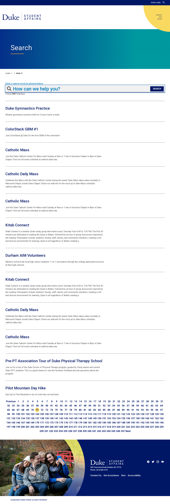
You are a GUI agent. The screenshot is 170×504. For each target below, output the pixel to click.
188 (123, 422)
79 (75, 409)
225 (142, 426)
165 (13, 422)
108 (56, 414)
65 (8, 409)
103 (32, 414)
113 (80, 414)
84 (99, 409)
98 (8, 414)
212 (80, 426)
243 (104, 431)
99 (13, 414)
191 (138, 422)
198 (13, 426)
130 (161, 414)
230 (42, 431)
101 (23, 414)
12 (71, 401)
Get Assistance (111, 475)
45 (70, 405)
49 (89, 405)
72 (42, 409)
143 (66, 418)
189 (128, 422)
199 (18, 426)
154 (118, 418)
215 (95, 426)
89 (123, 409)
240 (89, 431)
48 (85, 405)
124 (133, 414)
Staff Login (155, 3)
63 (156, 405)
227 (152, 426)
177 (71, 422)
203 (37, 426)
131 (8, 418)
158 (138, 418)
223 (133, 426)
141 (56, 418)
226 (147, 426)
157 (133, 418)
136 (32, 418)
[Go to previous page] (11, 401)
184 (104, 422)
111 (71, 414)
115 (90, 414)
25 (133, 401)
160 (147, 418)
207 (56, 426)
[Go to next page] (128, 431)
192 (142, 422)
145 (75, 418)
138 (42, 418)
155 (123, 418)
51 (99, 405)
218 (109, 426)
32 (8, 405)
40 (46, 405)
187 (118, 422)
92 (137, 409)
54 (113, 405)
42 (56, 405)
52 (104, 405)
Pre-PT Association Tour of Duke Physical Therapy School (53, 361)
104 (37, 414)
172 (47, 422)
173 (52, 422)
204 (42, 426)
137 (37, 418)
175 (61, 422)
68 (23, 409)
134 (23, 418)
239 (85, 431)
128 (152, 414)
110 (66, 414)
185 (109, 422)
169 (32, 422)
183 (99, 422)
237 (75, 431)
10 (61, 401)
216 (99, 426)
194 (152, 422)
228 (157, 426)
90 (128, 409)
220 (118, 426)
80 (80, 409)
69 (27, 409)
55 (118, 405)
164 (8, 422)
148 (90, 418)
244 (108, 431)
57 (128, 405)
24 (128, 401)
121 (118, 414)
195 (157, 422)
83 (94, 409)
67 (18, 409)
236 (70, 431)
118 (104, 414)
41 (51, 405)
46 (75, 405)
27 (142, 401)
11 (66, 401)
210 (71, 426)
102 (28, 414)
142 (61, 418)
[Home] (21, 17)
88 (118, 409)
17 (95, 401)
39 (42, 405)
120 (114, 414)
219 (114, 426)
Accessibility (134, 475)
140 (52, 418)
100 (18, 414)
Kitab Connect (17, 225)
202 (32, 426)
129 (157, 414)
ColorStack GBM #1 (21, 129)
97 (161, 409)
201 (28, 426)
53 (109, 405)
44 (66, 405)
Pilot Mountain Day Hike (25, 388)
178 (75, 422)
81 (85, 409)
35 (23, 405)
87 (113, 409)
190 (133, 422)
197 (8, 426)
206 (52, 426)
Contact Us (95, 475)
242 (99, 431)
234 (61, 431)
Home (7, 73)
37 (32, 405)
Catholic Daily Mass (21, 174)
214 (90, 426)
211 (75, 426)
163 (161, 418)
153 (114, 418)
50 (94, 405)
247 (123, 431)
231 (46, 431)
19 (104, 401)
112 (75, 414)
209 (66, 426)
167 (23, 422)
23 (123, 401)
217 (104, 426)
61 (147, 405)
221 (123, 426)
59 (137, 405)
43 (61, 405)
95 (152, 409)
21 (114, 401)
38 (37, 405)
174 (56, 422)
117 (99, 414)
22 (118, 401)
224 (138, 426)
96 (156, 409)
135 (28, 418)
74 (51, 409)
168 (28, 422)
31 (161, 401)
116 (95, 414)
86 (109, 409)
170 (37, 422)
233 (56, 431)
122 (123, 414)
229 (161, 426)
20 (109, 401)
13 (75, 401)
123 (128, 414)
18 (99, 401)
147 (85, 418)
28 (147, 401)
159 (142, 418)
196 (161, 422)
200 (23, 426)
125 (138, 414)
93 (142, 409)
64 (161, 405)
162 (157, 418)
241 (94, 431)
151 (104, 418)
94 (147, 409)
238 (80, 431)
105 (42, 414)
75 (56, 409)
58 (132, 405)
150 (99, 418)
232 (51, 431)
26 (138, 401)
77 (66, 409)
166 (18, 422)
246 (118, 431)
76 (61, 409)
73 (46, 409)
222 (128, 426)
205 (47, 426)
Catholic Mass (17, 150)
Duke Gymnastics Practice (27, 108)
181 (90, 422)
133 (18, 418)
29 (152, 401)
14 (80, 401)
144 (71, 418)
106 (47, 414)
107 (52, 414)
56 (123, 405)
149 (95, 418)
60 (142, 405)
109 (61, 414)
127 (147, 414)
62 (152, 405)
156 (128, 418)
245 (113, 431)
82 (89, 409)
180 (85, 422)
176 (66, 422)
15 (85, 401)
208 (61, 426)
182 (95, 422)
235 (65, 431)
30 (157, 401)
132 (13, 418)
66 (13, 409)
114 (85, 414)
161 (152, 418)
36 (27, 405)
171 (42, 422)
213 (85, 426)
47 (80, 405)
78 (70, 409)
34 (18, 405)
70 (32, 409)
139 (47, 418)
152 (109, 418)
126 (142, 414)
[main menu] (159, 17)
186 (114, 422)
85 (104, 409)
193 (147, 422)
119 (109, 414)
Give (123, 475)
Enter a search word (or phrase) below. (24, 84)
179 (80, 422)
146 (80, 418)
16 (90, 401)
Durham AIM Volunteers (25, 255)
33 (13, 405)
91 (132, 409)
